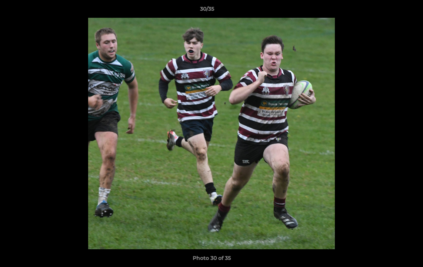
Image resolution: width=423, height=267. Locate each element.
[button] (391, 10)
